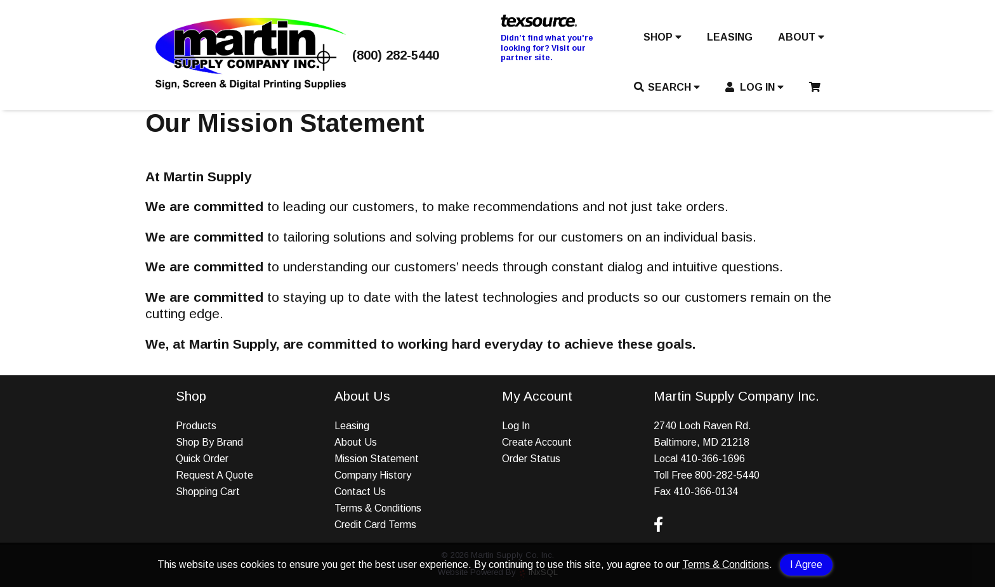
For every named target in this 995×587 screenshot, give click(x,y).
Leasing (351, 425)
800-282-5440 (727, 475)
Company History (372, 475)
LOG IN (754, 87)
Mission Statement (376, 458)
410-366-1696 (712, 458)
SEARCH (667, 87)
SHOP (662, 37)
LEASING (730, 37)
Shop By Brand (209, 442)
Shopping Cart (208, 491)
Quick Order (202, 458)
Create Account (537, 442)
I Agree (806, 564)
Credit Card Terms (375, 524)
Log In (516, 425)
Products (196, 425)
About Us (355, 442)
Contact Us (360, 491)
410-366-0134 (705, 491)
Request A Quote (214, 475)
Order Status (531, 458)
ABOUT (801, 37)
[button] (662, 40)
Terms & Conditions (725, 564)
